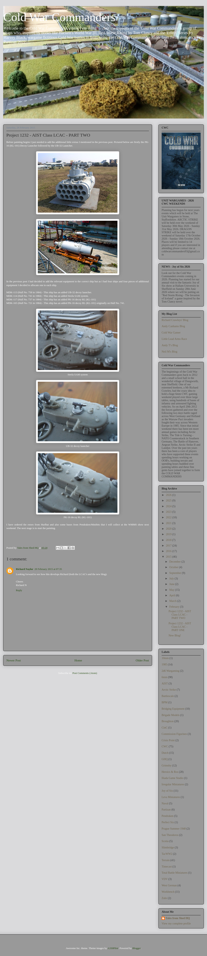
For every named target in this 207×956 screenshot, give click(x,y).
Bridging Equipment (173, 708)
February (174, 606)
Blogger (136, 948)
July (172, 578)
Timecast (167, 866)
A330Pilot (112, 948)
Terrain (166, 860)
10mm (165, 658)
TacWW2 (167, 853)
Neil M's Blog (169, 351)
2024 (169, 506)
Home (78, 660)
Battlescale (168, 696)
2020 (169, 528)
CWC (165, 746)
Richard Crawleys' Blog (175, 320)
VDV (165, 879)
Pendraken (167, 815)
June (172, 584)
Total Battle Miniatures (174, 872)
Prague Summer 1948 (174, 828)
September (175, 572)
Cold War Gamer (171, 332)
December (175, 561)
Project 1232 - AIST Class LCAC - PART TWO (180, 615)
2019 (169, 534)
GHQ (165, 759)
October (174, 567)
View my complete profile (176, 923)
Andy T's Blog (170, 345)
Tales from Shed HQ (178, 918)
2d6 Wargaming (170, 670)
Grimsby (166, 765)
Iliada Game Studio (172, 778)
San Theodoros (170, 835)
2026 (169, 494)
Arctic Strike (169, 689)
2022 (169, 517)
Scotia (165, 841)
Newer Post (13, 660)
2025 (169, 500)
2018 (169, 540)
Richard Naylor (24, 569)
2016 (169, 551)
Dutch (165, 752)
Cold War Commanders (59, 17)
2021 (169, 523)
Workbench (168, 891)
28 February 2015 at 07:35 (48, 569)
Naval (165, 803)
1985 (164, 664)
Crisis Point (168, 740)
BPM (165, 702)
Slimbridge (168, 847)
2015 (169, 556)
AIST (165, 683)
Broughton (168, 721)
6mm (164, 677)
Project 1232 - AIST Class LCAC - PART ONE (180, 627)
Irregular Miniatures (173, 784)
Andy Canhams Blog (173, 326)
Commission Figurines (174, 733)
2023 (169, 511)
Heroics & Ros (170, 771)
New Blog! (175, 635)
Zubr (164, 898)
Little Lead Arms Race (174, 338)
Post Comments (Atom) (84, 673)
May (172, 589)
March (173, 600)
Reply (19, 590)
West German (169, 885)
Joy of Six (167, 790)
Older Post (142, 660)
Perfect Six (168, 822)
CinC (165, 727)
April (172, 595)
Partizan (166, 809)
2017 (169, 545)
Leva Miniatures (171, 797)
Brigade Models (171, 715)
